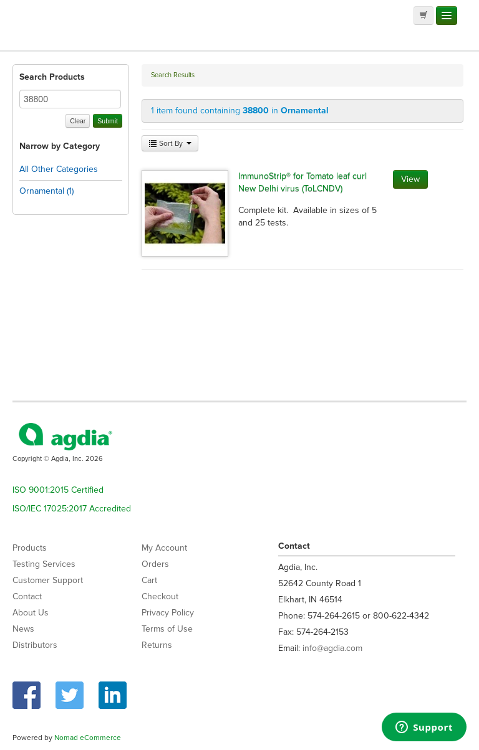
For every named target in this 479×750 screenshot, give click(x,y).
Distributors (34, 645)
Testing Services (43, 564)
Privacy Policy (168, 612)
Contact (27, 596)
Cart (149, 580)
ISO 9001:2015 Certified (58, 490)
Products (29, 548)
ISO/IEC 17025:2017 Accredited (71, 508)
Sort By (169, 143)
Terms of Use (167, 629)
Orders (155, 564)
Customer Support (47, 580)
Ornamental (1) (46, 191)
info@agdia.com (332, 648)
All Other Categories (58, 169)
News (23, 629)
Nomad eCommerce (87, 737)
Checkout (160, 596)
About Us (30, 612)
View (410, 179)
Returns (157, 645)
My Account (164, 548)
